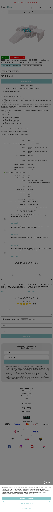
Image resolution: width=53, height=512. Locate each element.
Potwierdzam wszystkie (26, 498)
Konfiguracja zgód (26, 508)
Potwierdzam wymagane (26, 503)
